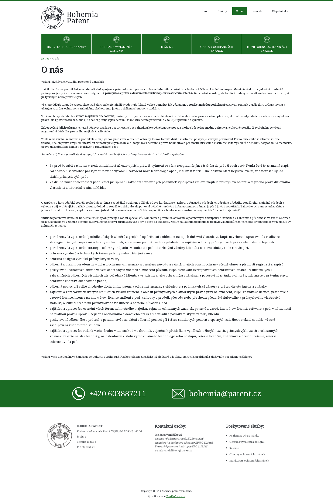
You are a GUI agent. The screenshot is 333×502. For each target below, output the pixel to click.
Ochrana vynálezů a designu (116, 48)
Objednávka (280, 11)
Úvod (205, 11)
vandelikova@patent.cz (175, 448)
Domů (45, 58)
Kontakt (258, 11)
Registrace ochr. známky (66, 47)
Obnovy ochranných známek (216, 48)
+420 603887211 (116, 393)
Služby (222, 11)
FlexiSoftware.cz (175, 496)
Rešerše (166, 47)
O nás (239, 11)
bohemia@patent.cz (224, 393)
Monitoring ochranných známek (267, 48)
